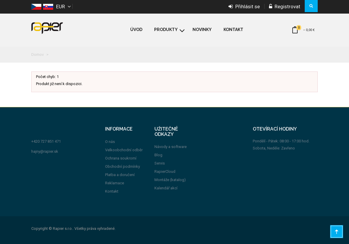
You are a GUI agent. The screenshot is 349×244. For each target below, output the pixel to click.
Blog (158, 155)
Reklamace (114, 183)
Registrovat (284, 6)
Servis (159, 163)
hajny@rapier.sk (44, 151)
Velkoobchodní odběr (124, 150)
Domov (37, 54)
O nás (110, 141)
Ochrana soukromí (120, 158)
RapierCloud (164, 171)
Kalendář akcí (165, 188)
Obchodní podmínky (122, 166)
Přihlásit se (244, 6)
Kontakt (111, 191)
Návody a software (170, 146)
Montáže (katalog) (170, 180)
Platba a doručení (120, 175)
